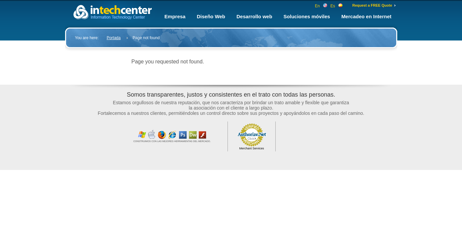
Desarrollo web (254, 16)
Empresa (174, 16)
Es (336, 6)
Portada (114, 38)
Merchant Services (251, 148)
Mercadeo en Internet (366, 16)
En (321, 6)
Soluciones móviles (307, 16)
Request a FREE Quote (372, 5)
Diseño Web (211, 16)
